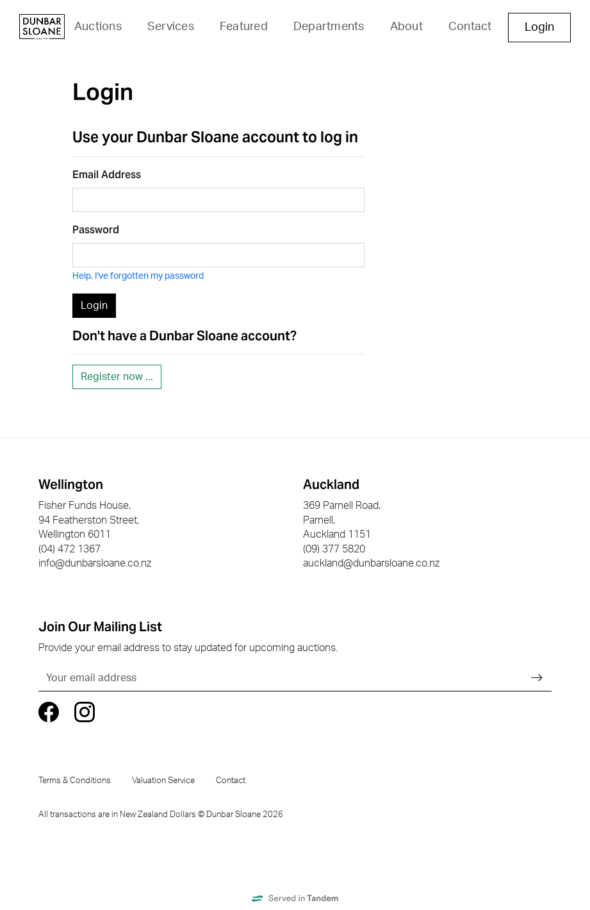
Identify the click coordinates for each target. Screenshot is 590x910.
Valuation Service (163, 780)
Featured (244, 27)
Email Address (106, 174)
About (406, 27)
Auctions (98, 27)
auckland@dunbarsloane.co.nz (371, 563)
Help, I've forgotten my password (138, 276)
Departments (329, 27)
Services (170, 27)
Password (95, 229)
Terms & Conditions (74, 780)
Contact (470, 27)
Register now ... (117, 377)
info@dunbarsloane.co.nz (94, 563)
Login (539, 27)
